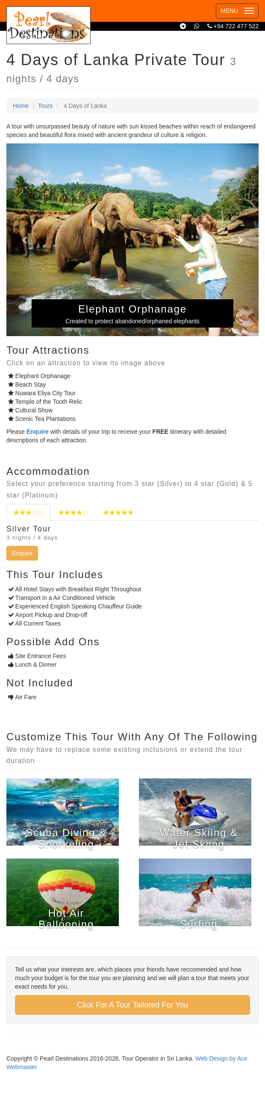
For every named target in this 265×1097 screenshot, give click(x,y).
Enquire (22, 553)
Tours (45, 105)
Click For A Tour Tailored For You (132, 1005)
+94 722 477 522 (233, 26)
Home (21, 105)
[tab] (28, 512)
